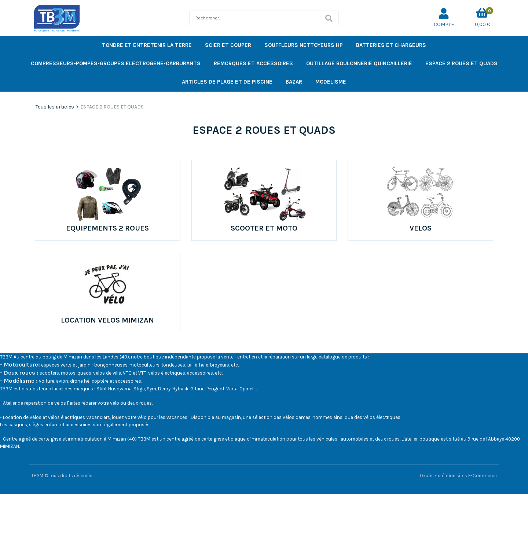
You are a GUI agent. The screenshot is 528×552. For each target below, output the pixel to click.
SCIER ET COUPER (228, 45)
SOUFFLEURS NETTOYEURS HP (303, 45)
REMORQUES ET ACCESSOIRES (253, 63)
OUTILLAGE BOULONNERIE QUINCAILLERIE (359, 63)
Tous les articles (55, 107)
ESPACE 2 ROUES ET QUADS (461, 63)
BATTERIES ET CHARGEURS (391, 45)
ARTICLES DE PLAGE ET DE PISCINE (227, 81)
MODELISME (330, 81)
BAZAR (294, 81)
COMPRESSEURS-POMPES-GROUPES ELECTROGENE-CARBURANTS (116, 63)
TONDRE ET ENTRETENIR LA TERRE (147, 45)
